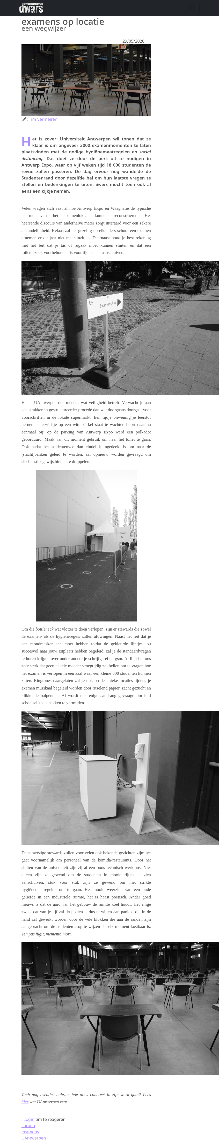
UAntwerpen (33, 1138)
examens (30, 1132)
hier (24, 1101)
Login (29, 1119)
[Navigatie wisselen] (192, 8)
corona (28, 1125)
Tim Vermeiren (43, 119)
